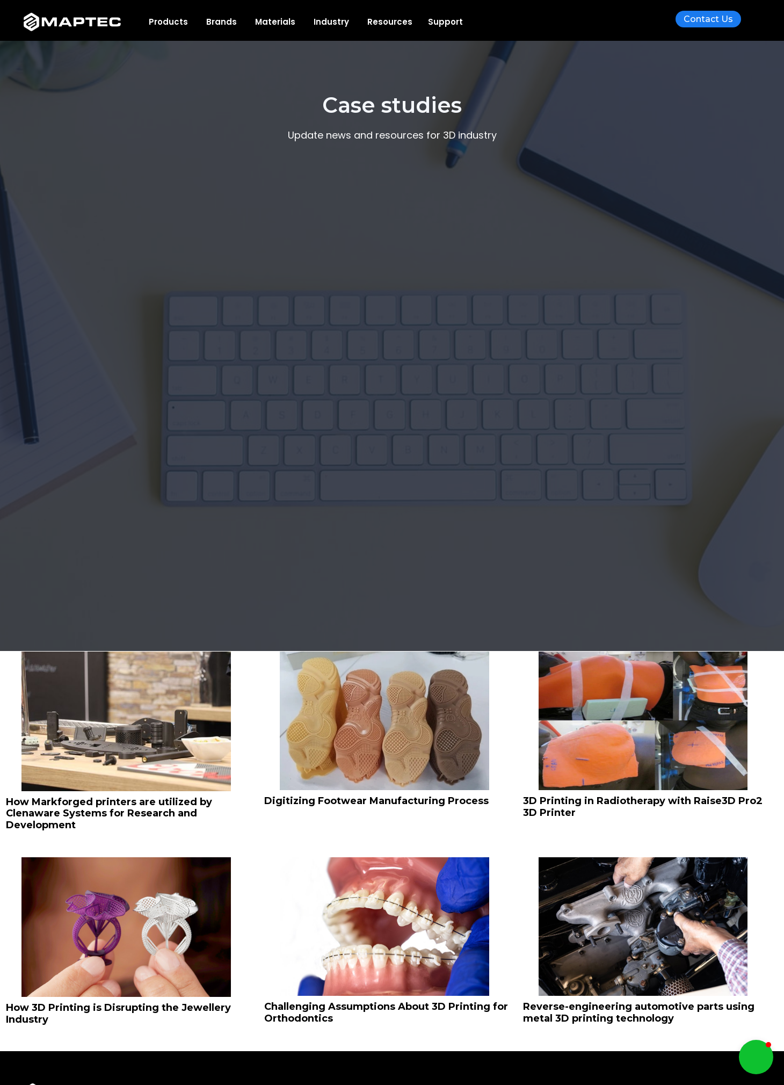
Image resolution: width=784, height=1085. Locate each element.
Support (445, 21)
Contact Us (708, 19)
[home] (80, 22)
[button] (168, 22)
